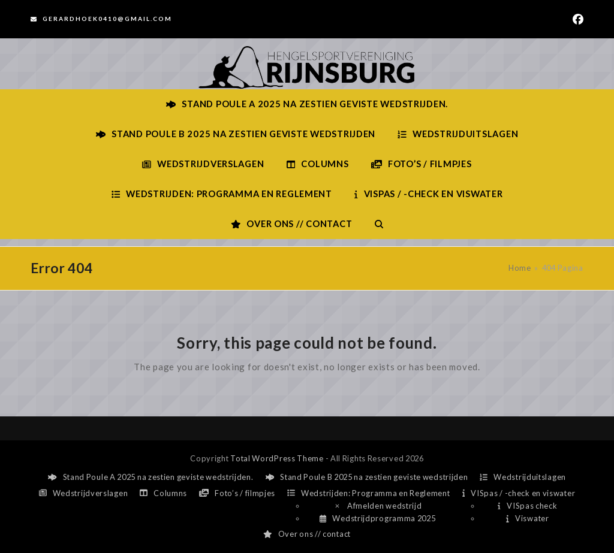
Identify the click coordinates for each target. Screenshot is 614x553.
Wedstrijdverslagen (83, 493)
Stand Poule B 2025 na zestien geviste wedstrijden (367, 477)
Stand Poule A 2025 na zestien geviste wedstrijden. (151, 477)
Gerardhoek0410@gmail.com (107, 18)
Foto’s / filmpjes (237, 493)
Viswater (527, 518)
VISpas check (527, 505)
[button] (379, 224)
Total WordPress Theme (277, 458)
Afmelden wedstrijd (377, 505)
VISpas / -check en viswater (519, 493)
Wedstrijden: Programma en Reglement (368, 493)
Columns (163, 493)
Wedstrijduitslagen (523, 477)
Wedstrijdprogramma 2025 (377, 518)
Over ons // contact (307, 534)
